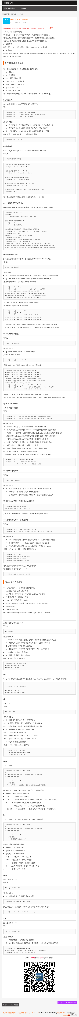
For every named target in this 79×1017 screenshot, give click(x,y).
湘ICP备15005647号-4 (32, 1013)
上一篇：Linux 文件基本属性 (11, 1005)
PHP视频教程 (20, 1013)
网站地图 (12, 1013)
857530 (65, 1015)
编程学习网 (6, 14)
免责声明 (6, 1013)
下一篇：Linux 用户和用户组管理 (67, 1003)
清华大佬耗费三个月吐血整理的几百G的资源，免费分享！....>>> (28, 29)
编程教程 (13, 14)
